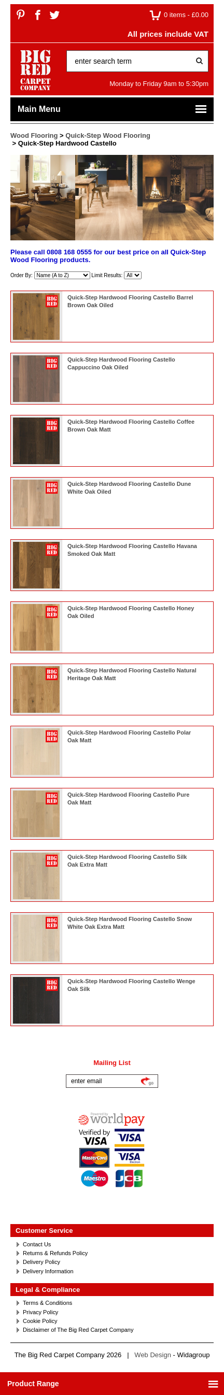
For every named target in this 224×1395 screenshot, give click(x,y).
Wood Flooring (34, 135)
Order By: (22, 275)
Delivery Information (48, 1271)
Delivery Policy (41, 1262)
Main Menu (112, 109)
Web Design (152, 1355)
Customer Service (44, 1230)
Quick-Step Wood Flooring (107, 135)
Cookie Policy (40, 1321)
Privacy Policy (40, 1312)
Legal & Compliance (48, 1289)
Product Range (113, 1383)
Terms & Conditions (47, 1303)
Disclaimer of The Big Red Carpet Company (78, 1330)
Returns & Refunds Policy (55, 1253)
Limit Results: (107, 275)
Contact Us (37, 1244)
